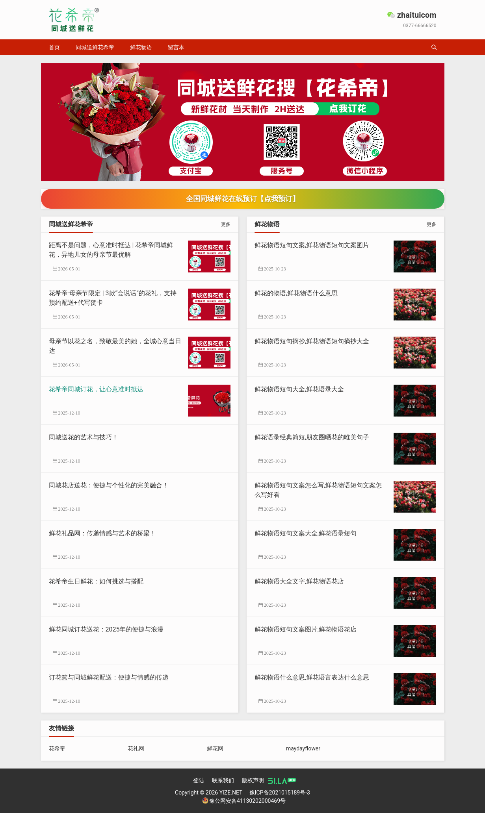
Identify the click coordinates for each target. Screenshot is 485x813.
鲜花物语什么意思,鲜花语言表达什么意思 (312, 677)
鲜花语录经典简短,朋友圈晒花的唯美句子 (312, 437)
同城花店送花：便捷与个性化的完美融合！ (109, 485)
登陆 (198, 780)
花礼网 (136, 748)
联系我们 (223, 780)
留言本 (176, 47)
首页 (54, 47)
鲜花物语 (141, 47)
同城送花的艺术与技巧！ (83, 437)
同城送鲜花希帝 (95, 47)
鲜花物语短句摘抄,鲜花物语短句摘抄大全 (312, 341)
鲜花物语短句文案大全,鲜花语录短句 (306, 533)
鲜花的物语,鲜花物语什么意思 (296, 293)
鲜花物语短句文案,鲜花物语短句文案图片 (312, 245)
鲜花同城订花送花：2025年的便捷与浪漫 (106, 629)
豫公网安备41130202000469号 (244, 801)
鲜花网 (215, 748)
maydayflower (303, 748)
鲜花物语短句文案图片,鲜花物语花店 (306, 629)
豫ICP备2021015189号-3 (279, 792)
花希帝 (57, 748)
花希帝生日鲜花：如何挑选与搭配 (96, 581)
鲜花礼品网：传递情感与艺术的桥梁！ (102, 533)
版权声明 (253, 780)
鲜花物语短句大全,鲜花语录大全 (299, 389)
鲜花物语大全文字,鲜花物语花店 (299, 581)
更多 (225, 224)
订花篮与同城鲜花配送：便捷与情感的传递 (109, 677)
